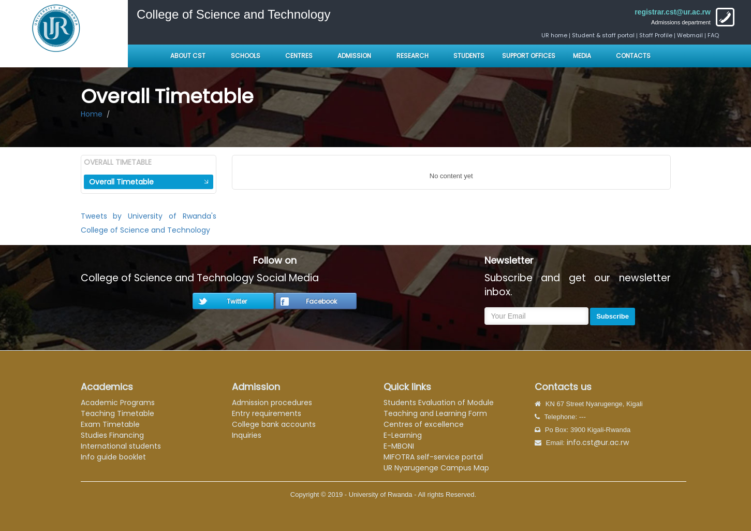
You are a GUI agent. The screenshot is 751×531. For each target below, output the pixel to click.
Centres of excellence (424, 424)
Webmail (690, 35)
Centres (299, 55)
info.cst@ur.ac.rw (598, 442)
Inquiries (246, 435)
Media (582, 55)
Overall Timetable (121, 182)
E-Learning (403, 435)
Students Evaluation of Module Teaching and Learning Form (439, 408)
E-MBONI (399, 446)
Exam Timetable (110, 424)
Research (412, 55)
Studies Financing (112, 435)
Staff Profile (655, 35)
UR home (555, 35)
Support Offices (528, 55)
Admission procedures (272, 402)
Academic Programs (118, 402)
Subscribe (612, 316)
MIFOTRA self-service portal (433, 457)
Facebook (321, 301)
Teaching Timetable (117, 413)
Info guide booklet (113, 457)
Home (91, 114)
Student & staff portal (603, 35)
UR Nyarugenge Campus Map (436, 468)
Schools (246, 55)
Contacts (633, 55)
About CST (187, 55)
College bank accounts (274, 424)
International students (121, 446)
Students (468, 55)
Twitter (237, 301)
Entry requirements (266, 413)
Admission (354, 55)
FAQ (713, 35)
